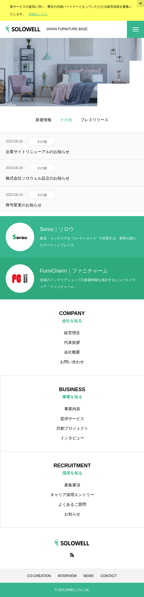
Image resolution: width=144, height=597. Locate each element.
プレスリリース (94, 119)
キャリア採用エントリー (72, 495)
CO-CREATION (39, 576)
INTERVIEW (67, 576)
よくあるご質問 (72, 504)
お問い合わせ (72, 362)
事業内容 (72, 409)
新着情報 (44, 119)
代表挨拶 (72, 342)
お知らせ (72, 514)
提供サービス (72, 419)
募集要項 (72, 485)
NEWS (88, 576)
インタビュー (72, 438)
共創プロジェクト (72, 428)
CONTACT (108, 576)
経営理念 (72, 333)
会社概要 (72, 352)
